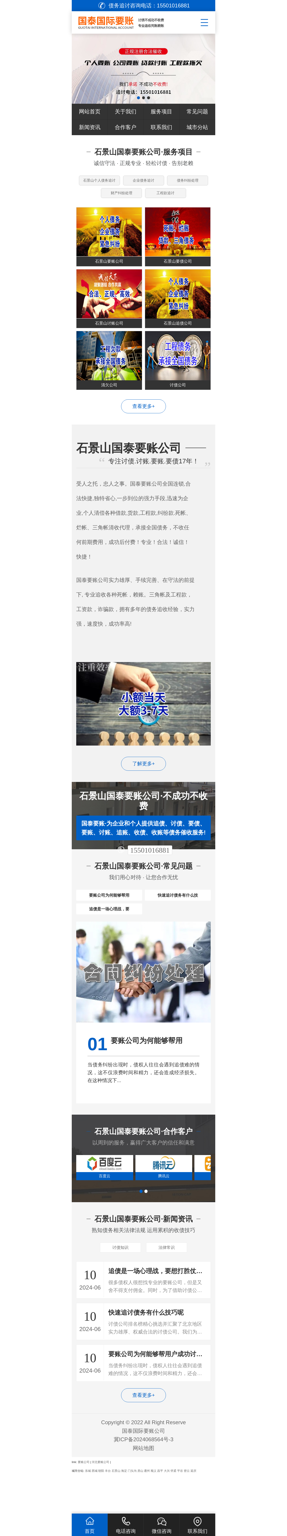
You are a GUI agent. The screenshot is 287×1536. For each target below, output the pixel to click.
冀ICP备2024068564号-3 (144, 1479)
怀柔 (173, 1510)
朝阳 (101, 1510)
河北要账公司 (100, 1501)
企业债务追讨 (143, 182)
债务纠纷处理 (188, 182)
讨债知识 (120, 1284)
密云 (187, 1510)
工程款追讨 (166, 199)
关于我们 (125, 111)
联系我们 (161, 127)
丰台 (108, 1510)
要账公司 (83, 1501)
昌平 (160, 1510)
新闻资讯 (89, 127)
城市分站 (197, 127)
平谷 (180, 1510)
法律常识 (166, 1284)
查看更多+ (143, 426)
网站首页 (89, 111)
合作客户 (125, 127)
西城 (95, 1510)
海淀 (124, 1510)
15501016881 (150, 870)
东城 (88, 1510)
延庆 (193, 1510)
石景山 (116, 1510)
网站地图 (143, 1487)
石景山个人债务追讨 (100, 182)
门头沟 (132, 1510)
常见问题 (197, 111)
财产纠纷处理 (121, 199)
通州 (147, 1510)
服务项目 (161, 111)
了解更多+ (143, 783)
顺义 (154, 1510)
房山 (140, 1510)
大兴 (167, 1510)
